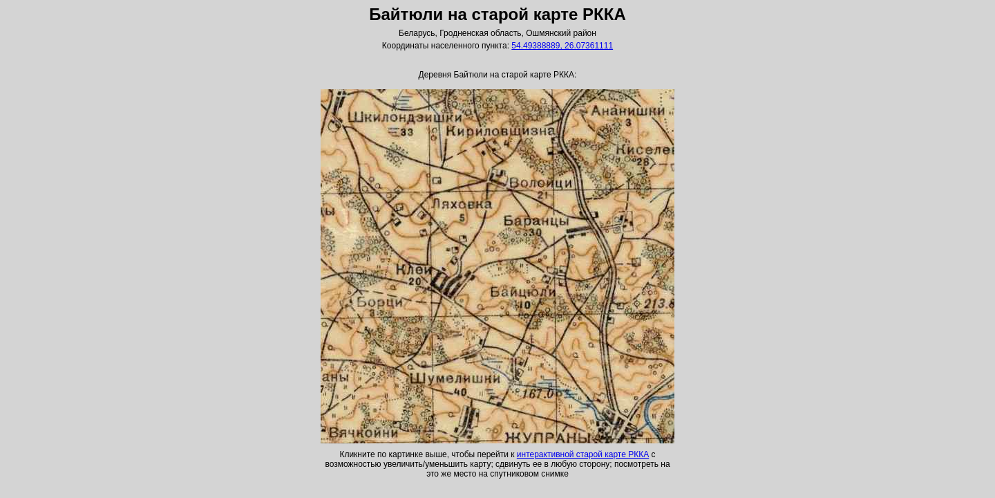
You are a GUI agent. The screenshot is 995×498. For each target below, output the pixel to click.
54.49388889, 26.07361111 (562, 45)
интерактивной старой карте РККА (583, 454)
